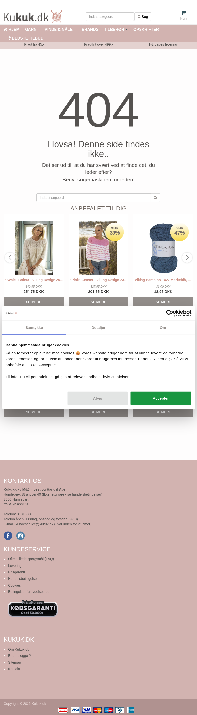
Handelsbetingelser (23, 579)
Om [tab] (163, 327)
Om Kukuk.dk (18, 649)
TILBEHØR (114, 29)
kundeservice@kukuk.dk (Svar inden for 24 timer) (53, 524)
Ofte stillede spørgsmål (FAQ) (31, 559)
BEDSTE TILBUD (26, 38)
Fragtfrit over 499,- (98, 44)
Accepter (161, 398)
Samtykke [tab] (34, 327)
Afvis (97, 398)
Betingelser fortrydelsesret (28, 592)
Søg (143, 17)
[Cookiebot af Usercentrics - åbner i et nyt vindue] (169, 313)
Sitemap (14, 662)
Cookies (14, 585)
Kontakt (14, 669)
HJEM (12, 29)
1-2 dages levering (163, 44)
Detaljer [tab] (99, 327)
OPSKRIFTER (145, 29)
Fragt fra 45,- (34, 44)
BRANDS (90, 29)
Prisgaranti (16, 572)
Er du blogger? (19, 656)
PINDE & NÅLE (59, 29)
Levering (15, 566)
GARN (31, 29)
